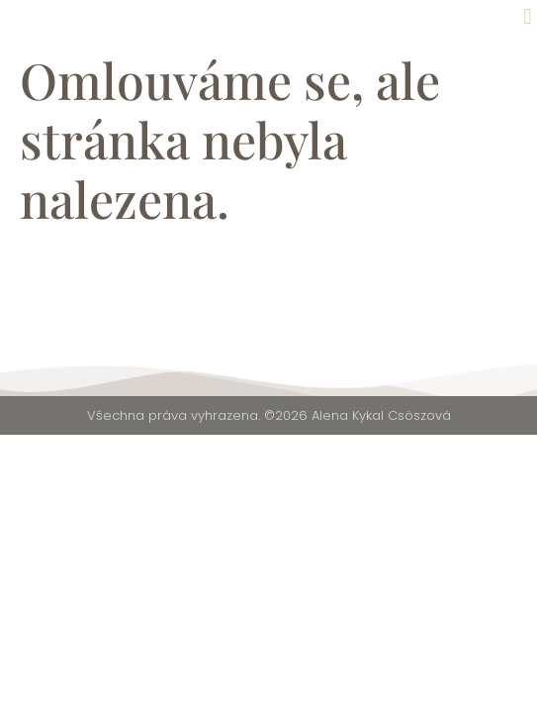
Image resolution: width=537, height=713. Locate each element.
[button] (527, 16)
